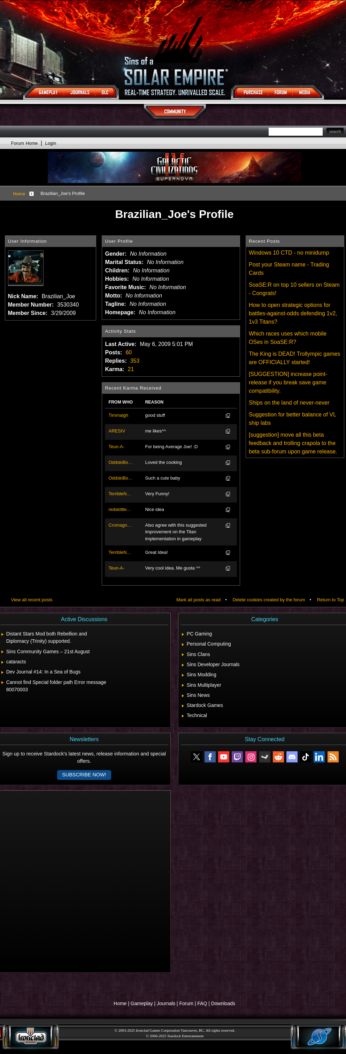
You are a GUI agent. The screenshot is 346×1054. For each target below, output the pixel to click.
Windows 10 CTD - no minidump (289, 253)
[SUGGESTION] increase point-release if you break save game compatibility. (288, 382)
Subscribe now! (84, 774)
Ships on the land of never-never (289, 403)
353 (135, 361)
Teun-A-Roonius (116, 447)
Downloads (223, 1003)
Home (19, 193)
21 (131, 369)
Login (50, 143)
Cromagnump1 (120, 525)
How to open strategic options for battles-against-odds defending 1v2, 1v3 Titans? (293, 313)
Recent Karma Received (133, 388)
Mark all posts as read (198, 599)
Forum (186, 1003)
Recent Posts (264, 241)
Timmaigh (118, 415)
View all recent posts (32, 599)
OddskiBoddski (120, 462)
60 (128, 352)
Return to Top (330, 599)
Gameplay (142, 1003)
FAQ (202, 1003)
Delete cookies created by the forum (268, 599)
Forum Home (24, 143)
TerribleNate (120, 493)
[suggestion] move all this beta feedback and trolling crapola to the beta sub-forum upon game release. (293, 443)
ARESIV (116, 431)
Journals (166, 1003)
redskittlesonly (120, 509)
